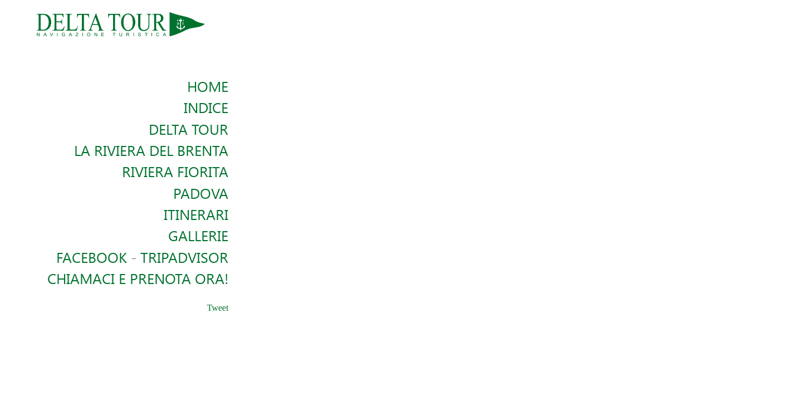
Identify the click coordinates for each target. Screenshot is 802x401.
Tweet (218, 307)
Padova (200, 193)
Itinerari (196, 214)
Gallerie (198, 235)
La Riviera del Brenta (151, 150)
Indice (206, 107)
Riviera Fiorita (175, 171)
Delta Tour (188, 129)
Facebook (91, 257)
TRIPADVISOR (184, 257)
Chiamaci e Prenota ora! (137, 278)
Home (207, 86)
